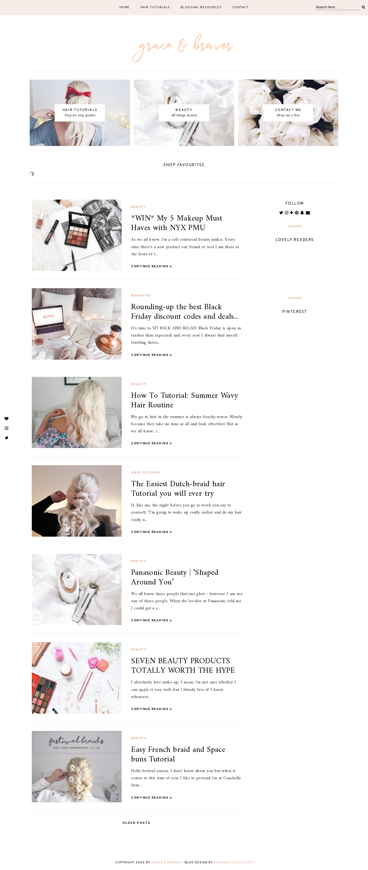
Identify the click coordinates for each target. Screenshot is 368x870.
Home (124, 7)
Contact (240, 7)
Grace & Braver (166, 862)
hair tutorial (146, 473)
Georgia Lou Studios (233, 862)
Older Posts (136, 823)
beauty (138, 207)
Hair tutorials (155, 7)
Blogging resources (201, 7)
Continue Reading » (151, 266)
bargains (141, 296)
